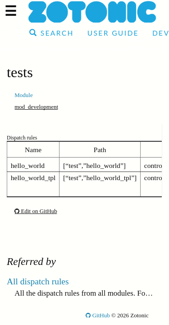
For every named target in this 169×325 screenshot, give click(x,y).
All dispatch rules (38, 281)
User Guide (113, 33)
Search (51, 33)
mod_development (36, 106)
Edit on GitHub (35, 211)
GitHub (98, 315)
